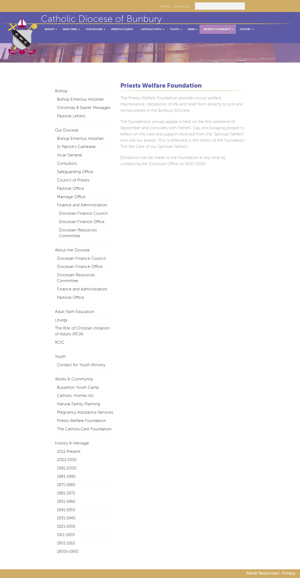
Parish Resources (262, 573)
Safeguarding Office (75, 171)
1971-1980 (66, 484)
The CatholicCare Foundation (84, 429)
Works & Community (74, 379)
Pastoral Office (70, 188)
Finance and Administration (82, 205)
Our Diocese (66, 130)
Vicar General (69, 155)
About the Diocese (72, 250)
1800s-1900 (67, 551)
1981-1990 (66, 476)
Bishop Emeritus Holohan (80, 99)
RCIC (59, 342)
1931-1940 (66, 518)
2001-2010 (67, 459)
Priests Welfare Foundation (81, 420)
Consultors (67, 163)
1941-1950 (66, 509)
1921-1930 (66, 526)
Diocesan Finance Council (83, 213)
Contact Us (182, 6)
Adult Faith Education (74, 311)
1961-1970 (66, 493)
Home (164, 6)
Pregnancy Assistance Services (85, 412)
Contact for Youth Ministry (81, 365)
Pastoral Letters (71, 116)
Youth (60, 356)
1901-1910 (66, 543)
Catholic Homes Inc (75, 395)
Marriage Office (71, 196)
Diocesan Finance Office (82, 221)
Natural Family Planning (78, 404)
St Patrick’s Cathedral (76, 146)
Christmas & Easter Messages (84, 107)
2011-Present (68, 451)
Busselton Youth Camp (78, 387)
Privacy (289, 573)
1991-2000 (66, 468)
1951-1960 (66, 501)
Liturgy (61, 320)
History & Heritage (72, 443)
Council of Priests (73, 180)
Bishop (61, 91)
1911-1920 (66, 534)
